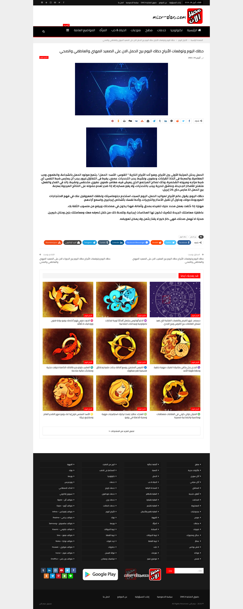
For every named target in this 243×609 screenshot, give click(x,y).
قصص (196, 559)
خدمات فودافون (108, 494)
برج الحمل (193, 236)
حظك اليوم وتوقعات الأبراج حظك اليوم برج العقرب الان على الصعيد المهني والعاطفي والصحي (168, 260)
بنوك (113, 517)
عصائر (197, 541)
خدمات (161, 30)
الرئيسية (194, 30)
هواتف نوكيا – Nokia (64, 541)
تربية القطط (152, 541)
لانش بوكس (194, 547)
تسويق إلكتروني (66, 494)
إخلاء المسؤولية (175, 2)
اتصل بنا (121, 2)
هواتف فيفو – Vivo (65, 535)
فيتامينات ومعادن (108, 559)
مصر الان (42, 603)
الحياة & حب (118, 30)
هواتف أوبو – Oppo (65, 505)
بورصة (112, 523)
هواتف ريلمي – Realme (63, 517)
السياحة (154, 529)
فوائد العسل (110, 553)
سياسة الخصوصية (132, 2)
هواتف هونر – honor (64, 553)
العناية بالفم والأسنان (149, 511)
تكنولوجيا (176, 30)
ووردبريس (68, 482)
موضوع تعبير (152, 559)
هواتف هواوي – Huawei (62, 547)
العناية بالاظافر (151, 494)
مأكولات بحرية (193, 470)
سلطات (196, 523)
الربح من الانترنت (109, 464)
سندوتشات (195, 511)
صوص (196, 517)
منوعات (136, 30)
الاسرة (154, 470)
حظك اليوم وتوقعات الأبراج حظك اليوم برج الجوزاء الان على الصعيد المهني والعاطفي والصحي (74, 260)
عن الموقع (163, 2)
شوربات (196, 529)
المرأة (103, 30)
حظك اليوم (183, 236)
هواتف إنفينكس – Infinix (62, 511)
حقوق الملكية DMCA (149, 2)
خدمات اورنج (110, 488)
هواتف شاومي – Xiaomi (62, 529)
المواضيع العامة (84, 30)
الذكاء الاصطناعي (66, 488)
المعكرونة (195, 505)
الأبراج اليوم (44, 57)
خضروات (111, 547)
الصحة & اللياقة (151, 488)
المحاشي (195, 488)
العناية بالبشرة (151, 500)
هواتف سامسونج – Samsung (61, 523)
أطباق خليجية (194, 494)
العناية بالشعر (152, 505)
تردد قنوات (110, 541)
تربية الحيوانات (151, 535)
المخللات (195, 500)
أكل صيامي (194, 482)
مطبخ (149, 30)
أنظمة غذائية (152, 464)
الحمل (154, 476)
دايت (155, 547)
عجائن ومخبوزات (192, 535)
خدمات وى (110, 500)
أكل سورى (194, 476)
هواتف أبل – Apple (65, 500)
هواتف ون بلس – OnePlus (62, 559)
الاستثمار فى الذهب (107, 470)
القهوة (154, 517)
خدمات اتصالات (109, 505)
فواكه (196, 553)
